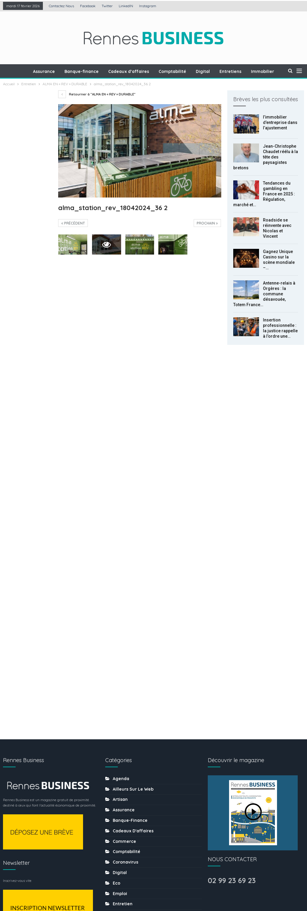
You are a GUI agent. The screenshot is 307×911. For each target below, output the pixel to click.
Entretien (123, 649)
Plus (263, 71)
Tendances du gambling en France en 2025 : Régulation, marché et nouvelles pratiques (25, 205)
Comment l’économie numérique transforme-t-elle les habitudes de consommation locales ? (26, 435)
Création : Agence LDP (75, 888)
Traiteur (121, 837)
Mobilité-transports (133, 743)
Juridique (123, 701)
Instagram (147, 6)
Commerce (124, 587)
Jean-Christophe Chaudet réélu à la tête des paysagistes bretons (265, 157)
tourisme (122, 827)
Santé (119, 785)
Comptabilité (178, 71)
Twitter (107, 6)
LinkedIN (126, 6)
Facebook (88, 6)
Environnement (129, 660)
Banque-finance (85, 71)
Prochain (207, 223)
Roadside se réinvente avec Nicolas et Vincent (26, 247)
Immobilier (124, 691)
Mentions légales (130, 888)
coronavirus (125, 608)
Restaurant (125, 774)
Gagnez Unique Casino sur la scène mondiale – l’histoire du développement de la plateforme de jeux (27, 289)
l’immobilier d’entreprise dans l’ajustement (280, 122)
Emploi (120, 639)
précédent (73, 223)
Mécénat (122, 722)
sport (118, 816)
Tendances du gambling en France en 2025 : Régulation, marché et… (264, 194)
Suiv (32, 470)
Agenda (121, 524)
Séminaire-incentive (134, 795)
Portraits (122, 754)
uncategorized (129, 848)
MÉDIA (119, 733)
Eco (116, 628)
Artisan (120, 545)
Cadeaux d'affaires (133, 576)
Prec (16, 470)
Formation (124, 680)
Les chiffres (125, 712)
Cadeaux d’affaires (133, 71)
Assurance (47, 71)
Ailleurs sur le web (133, 534)
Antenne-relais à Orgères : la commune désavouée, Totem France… (264, 294)
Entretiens (238, 71)
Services (122, 806)
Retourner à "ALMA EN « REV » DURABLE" (97, 94)
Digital (209, 71)
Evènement (125, 670)
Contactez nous (61, 6)
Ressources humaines (136, 764)
